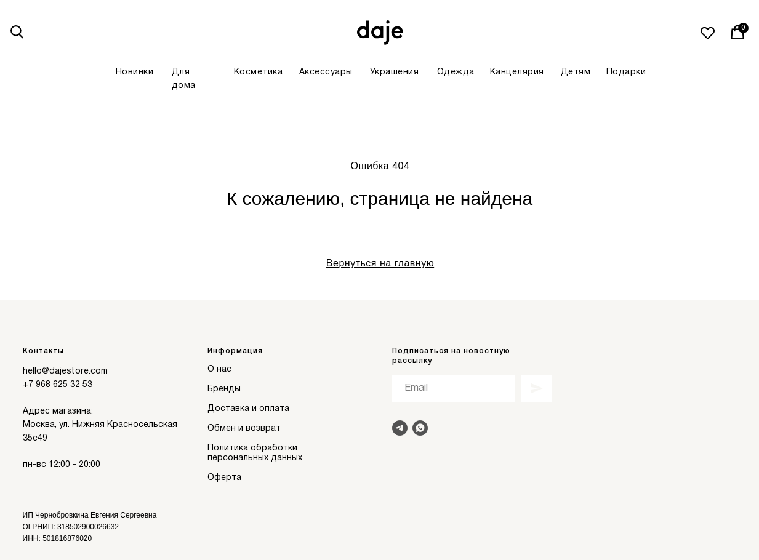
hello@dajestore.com (65, 371)
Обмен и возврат (244, 429)
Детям (576, 72)
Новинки (135, 72)
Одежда (456, 72)
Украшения (394, 72)
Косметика (258, 72)
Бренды (224, 389)
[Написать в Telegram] (400, 428)
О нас (219, 370)
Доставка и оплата (248, 409)
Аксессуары (326, 72)
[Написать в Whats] (420, 428)
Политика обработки (252, 448)
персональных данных (254, 458)
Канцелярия (517, 72)
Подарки (626, 72)
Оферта (224, 478)
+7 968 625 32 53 (57, 385)
